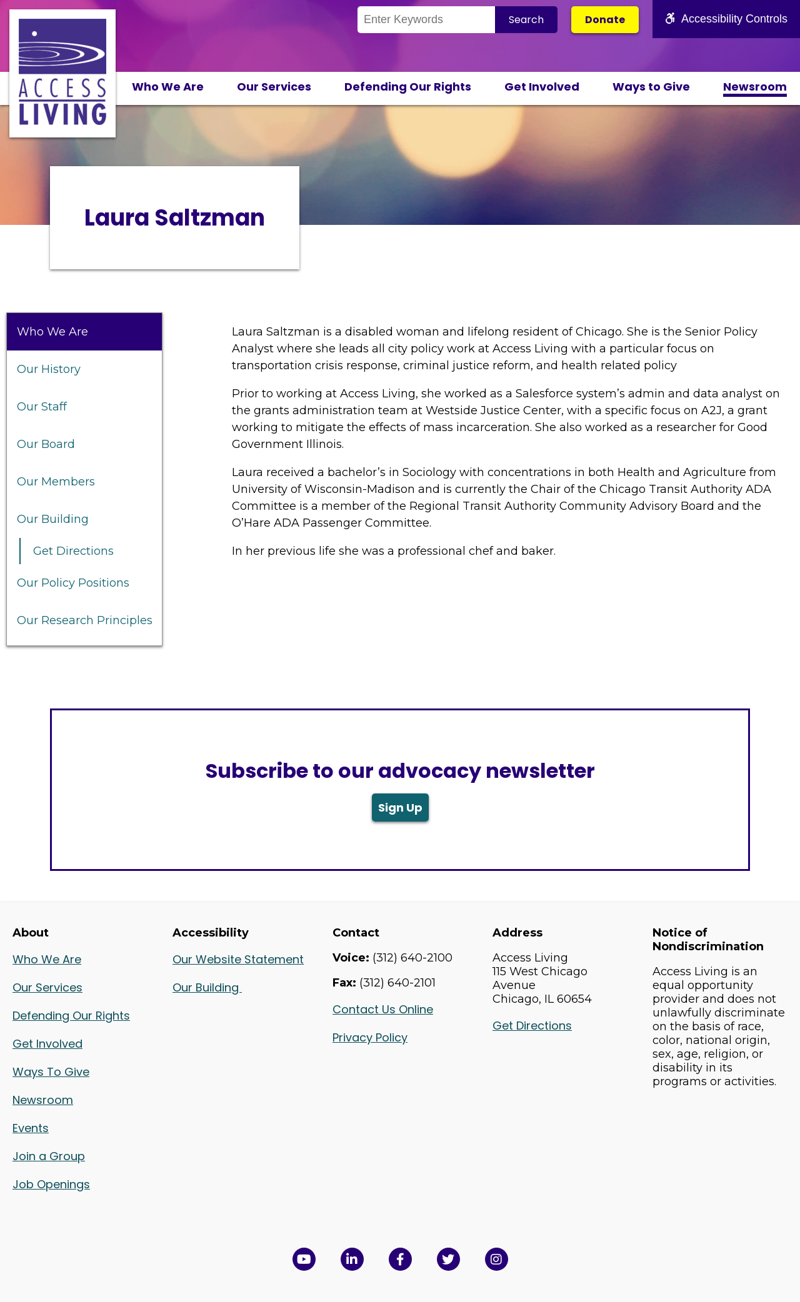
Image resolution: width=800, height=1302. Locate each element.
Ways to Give (651, 86)
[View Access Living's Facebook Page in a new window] (400, 1259)
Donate (605, 19)
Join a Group (48, 1156)
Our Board (46, 444)
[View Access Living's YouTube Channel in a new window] (304, 1259)
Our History (49, 369)
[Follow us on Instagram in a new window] (496, 1259)
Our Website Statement (238, 959)
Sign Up (400, 807)
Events (30, 1128)
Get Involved (541, 86)
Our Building (53, 519)
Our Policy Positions (73, 583)
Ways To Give (50, 1072)
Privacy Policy (370, 1037)
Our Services (274, 86)
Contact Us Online (382, 1009)
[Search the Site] (426, 19)
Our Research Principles (84, 620)
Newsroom (755, 86)
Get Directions (73, 551)
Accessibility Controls (726, 18)
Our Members (56, 482)
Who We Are (168, 86)
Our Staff (42, 407)
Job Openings (51, 1184)
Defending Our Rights (407, 86)
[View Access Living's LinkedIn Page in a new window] (352, 1259)
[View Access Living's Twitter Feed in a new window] (448, 1259)
